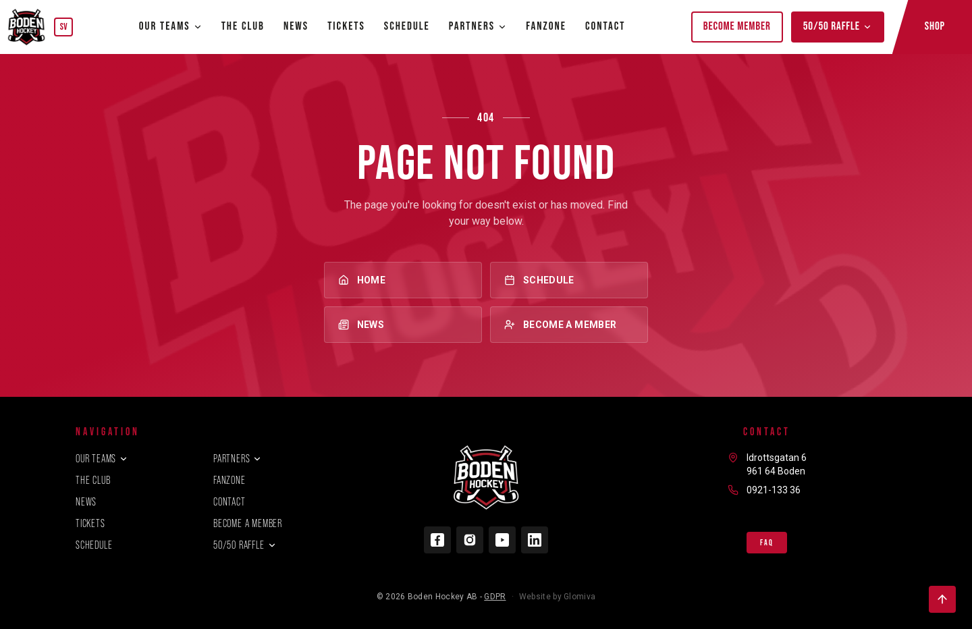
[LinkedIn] (534, 539)
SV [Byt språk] (64, 26)
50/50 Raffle (837, 26)
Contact (605, 26)
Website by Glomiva (557, 596)
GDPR (495, 596)
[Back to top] (942, 599)
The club (243, 26)
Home (403, 280)
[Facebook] (437, 539)
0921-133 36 (774, 490)
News (296, 26)
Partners (237, 458)
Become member (737, 26)
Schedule (407, 26)
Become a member (569, 324)
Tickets (346, 26)
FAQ (766, 542)
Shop (935, 26)
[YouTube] (502, 539)
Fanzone (546, 26)
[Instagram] (469, 539)
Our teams (170, 26)
